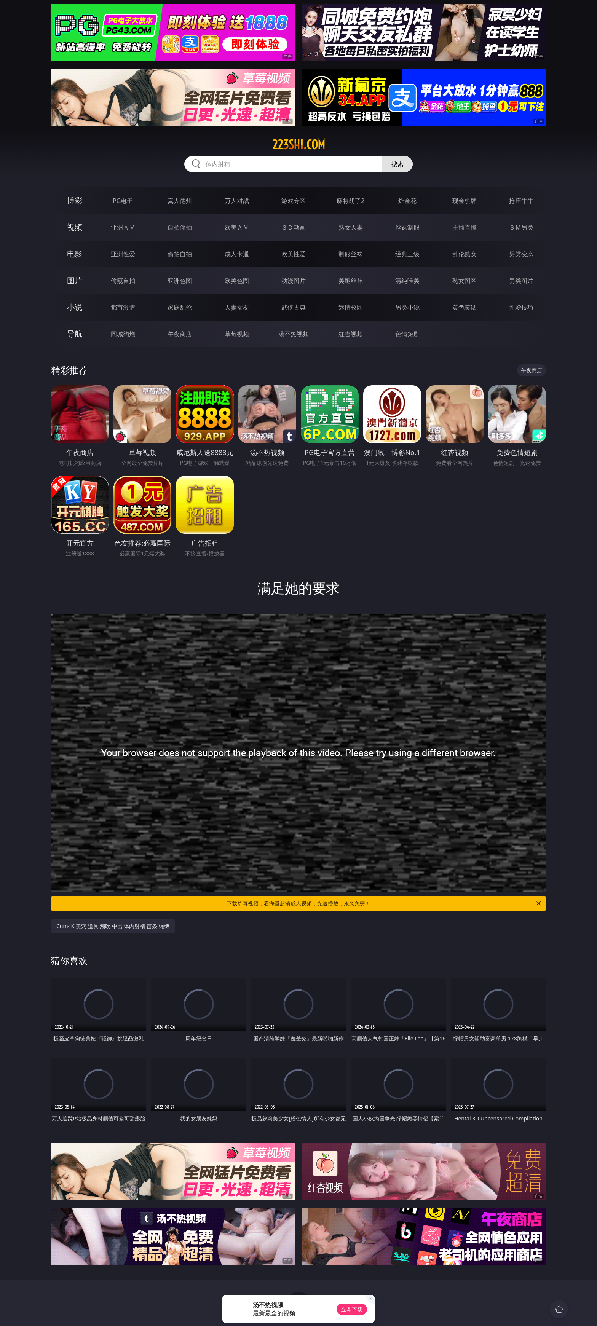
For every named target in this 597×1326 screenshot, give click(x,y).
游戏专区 (293, 200)
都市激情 (123, 307)
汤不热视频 (293, 334)
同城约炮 (123, 334)
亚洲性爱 (123, 254)
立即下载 (351, 1309)
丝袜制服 (407, 227)
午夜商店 (180, 334)
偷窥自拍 (123, 280)
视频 (74, 227)
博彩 (74, 200)
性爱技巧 (521, 307)
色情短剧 (407, 334)
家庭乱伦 (180, 307)
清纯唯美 (407, 280)
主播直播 (464, 227)
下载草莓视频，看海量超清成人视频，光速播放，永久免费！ (384, 903)
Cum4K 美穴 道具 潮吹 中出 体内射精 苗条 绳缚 (112, 926)
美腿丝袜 (350, 280)
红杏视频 (350, 334)
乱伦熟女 (464, 254)
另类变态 (521, 254)
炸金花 (407, 200)
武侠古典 (293, 307)
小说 (74, 307)
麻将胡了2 (350, 200)
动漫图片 (293, 280)
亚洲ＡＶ (123, 227)
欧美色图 (237, 280)
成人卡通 (237, 254)
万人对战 (237, 200)
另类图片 (521, 280)
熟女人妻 (350, 227)
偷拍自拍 (180, 254)
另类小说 (407, 307)
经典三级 (407, 254)
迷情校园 (350, 307)
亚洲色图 (180, 280)
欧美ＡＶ (237, 227)
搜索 (397, 164)
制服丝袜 (350, 254)
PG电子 (123, 200)
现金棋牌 (464, 200)
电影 (74, 254)
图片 (74, 280)
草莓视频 (237, 334)
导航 (74, 334)
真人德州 (180, 200)
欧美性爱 (293, 254)
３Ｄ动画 (293, 227)
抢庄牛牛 (521, 200)
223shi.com (298, 144)
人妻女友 (237, 307)
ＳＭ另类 (521, 227)
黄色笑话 (464, 307)
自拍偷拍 (180, 227)
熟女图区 (464, 280)
